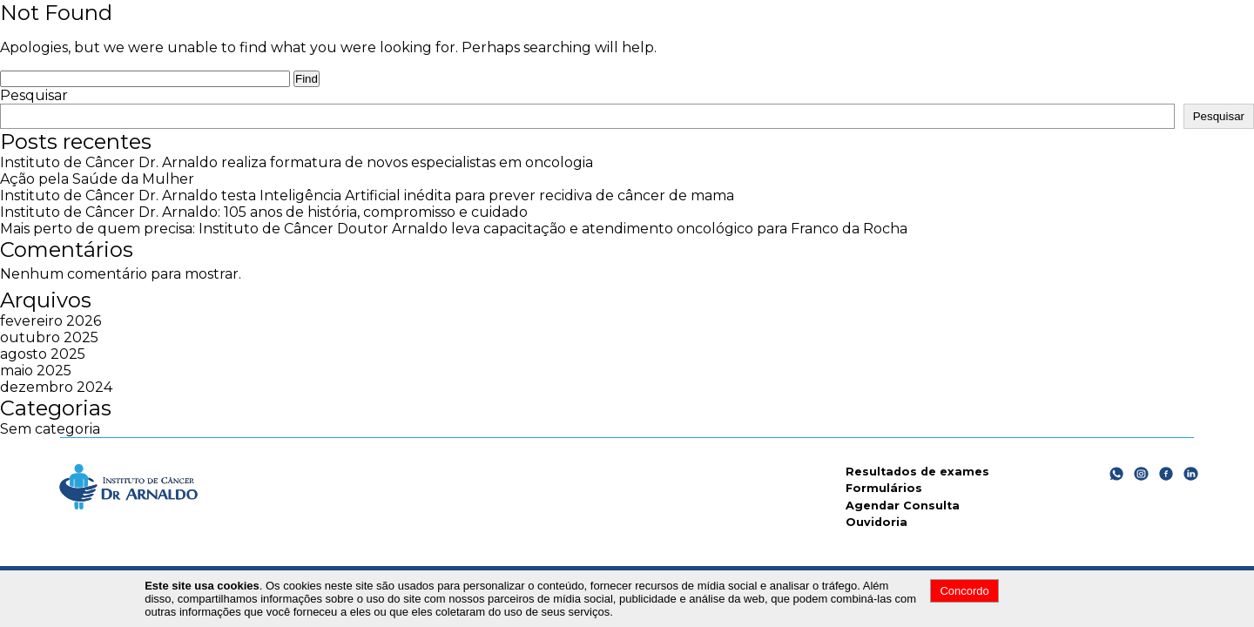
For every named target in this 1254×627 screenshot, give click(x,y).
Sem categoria (50, 429)
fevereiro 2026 (50, 321)
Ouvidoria (876, 522)
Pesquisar (34, 95)
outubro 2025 (49, 337)
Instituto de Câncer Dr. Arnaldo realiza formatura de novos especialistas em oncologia (296, 162)
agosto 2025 (42, 354)
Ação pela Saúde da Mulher (97, 179)
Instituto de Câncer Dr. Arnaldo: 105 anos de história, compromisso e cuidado (264, 212)
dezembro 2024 (56, 387)
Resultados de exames (917, 471)
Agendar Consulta (903, 505)
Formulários (884, 488)
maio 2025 (35, 370)
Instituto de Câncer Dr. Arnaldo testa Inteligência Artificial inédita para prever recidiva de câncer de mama (367, 195)
